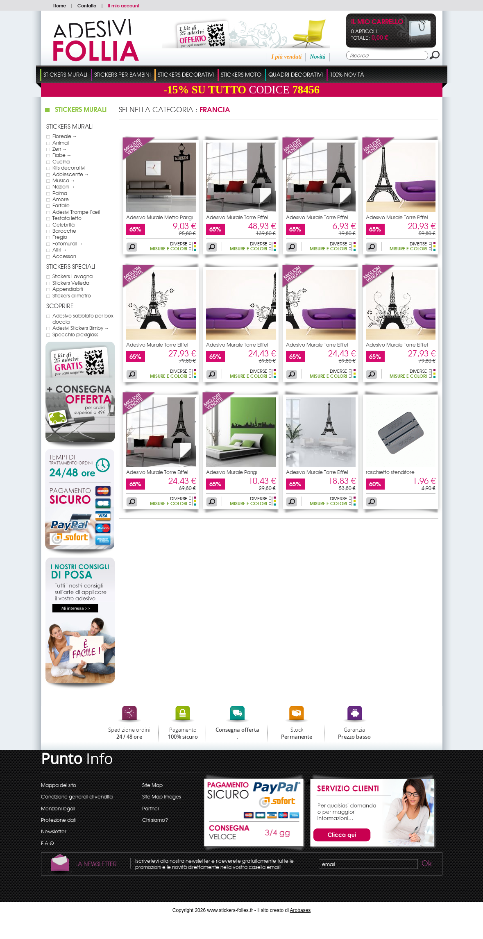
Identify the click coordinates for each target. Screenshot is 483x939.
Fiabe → (62, 155)
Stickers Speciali (70, 266)
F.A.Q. (48, 843)
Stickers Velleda (70, 283)
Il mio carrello (377, 22)
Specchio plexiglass (75, 334)
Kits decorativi (68, 167)
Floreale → (64, 136)
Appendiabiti (67, 289)
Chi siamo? (155, 819)
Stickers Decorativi (186, 74)
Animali (60, 142)
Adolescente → (70, 174)
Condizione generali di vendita (77, 796)
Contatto (86, 5)
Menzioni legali (58, 808)
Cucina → (64, 161)
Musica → (63, 180)
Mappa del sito (58, 785)
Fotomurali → (67, 243)
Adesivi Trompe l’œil (76, 212)
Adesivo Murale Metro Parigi (159, 217)
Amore (60, 199)
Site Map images (161, 796)
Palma (59, 193)
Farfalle (61, 205)
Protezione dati (58, 819)
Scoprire (60, 305)
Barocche (64, 231)
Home (59, 5)
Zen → (59, 149)
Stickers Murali (65, 74)
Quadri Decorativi (295, 74)
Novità (317, 57)
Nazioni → (63, 186)
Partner (150, 808)
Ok (426, 864)
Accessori (64, 256)
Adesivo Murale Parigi (231, 472)
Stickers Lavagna (72, 276)
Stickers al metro (71, 295)
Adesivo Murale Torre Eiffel (237, 217)
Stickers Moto (241, 74)
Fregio (59, 237)
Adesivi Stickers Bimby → (80, 328)
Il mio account (123, 5)
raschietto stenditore (390, 472)
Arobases (300, 910)
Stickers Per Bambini (122, 74)
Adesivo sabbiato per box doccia (82, 318)
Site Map (152, 785)
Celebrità (63, 224)
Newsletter (53, 831)
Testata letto (67, 218)
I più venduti (286, 57)
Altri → (59, 249)
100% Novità (347, 74)
